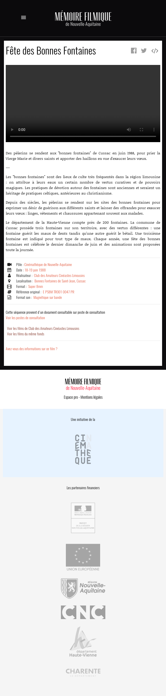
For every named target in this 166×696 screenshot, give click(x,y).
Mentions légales (91, 397)
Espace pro (71, 397)
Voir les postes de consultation (55, 315)
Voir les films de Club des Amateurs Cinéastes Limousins (43, 328)
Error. (83, 103)
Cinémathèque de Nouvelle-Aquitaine (48, 264)
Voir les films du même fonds (25, 333)
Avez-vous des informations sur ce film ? (32, 348)
